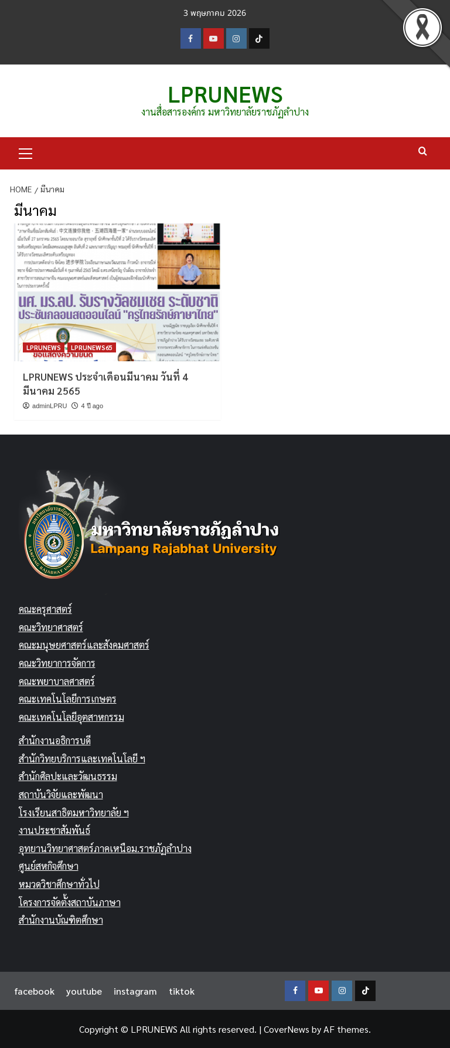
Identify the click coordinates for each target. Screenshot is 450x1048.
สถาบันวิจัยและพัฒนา (61, 794)
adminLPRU (49, 405)
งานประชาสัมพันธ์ (54, 830)
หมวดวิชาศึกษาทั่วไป (59, 884)
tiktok (182, 990)
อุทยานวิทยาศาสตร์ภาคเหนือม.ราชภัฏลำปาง (105, 848)
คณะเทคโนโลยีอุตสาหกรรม (71, 716)
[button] (26, 152)
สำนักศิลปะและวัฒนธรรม (68, 776)
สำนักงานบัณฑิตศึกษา (61, 920)
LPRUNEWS (225, 93)
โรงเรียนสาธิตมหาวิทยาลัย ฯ (74, 812)
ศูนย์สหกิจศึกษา (49, 866)
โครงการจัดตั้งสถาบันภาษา (70, 902)
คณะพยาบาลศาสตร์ (57, 680)
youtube (84, 990)
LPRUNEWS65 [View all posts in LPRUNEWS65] (91, 347)
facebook (34, 990)
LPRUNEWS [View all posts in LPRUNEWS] (43, 347)
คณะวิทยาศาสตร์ (51, 626)
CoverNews (286, 1028)
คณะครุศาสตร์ (45, 609)
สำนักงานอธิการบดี (55, 740)
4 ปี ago (92, 405)
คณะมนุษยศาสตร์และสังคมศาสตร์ (84, 645)
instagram (135, 990)
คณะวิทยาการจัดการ (57, 663)
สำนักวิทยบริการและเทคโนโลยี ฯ (82, 758)
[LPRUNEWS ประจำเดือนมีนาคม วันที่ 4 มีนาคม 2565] (117, 292)
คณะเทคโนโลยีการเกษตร (68, 699)
